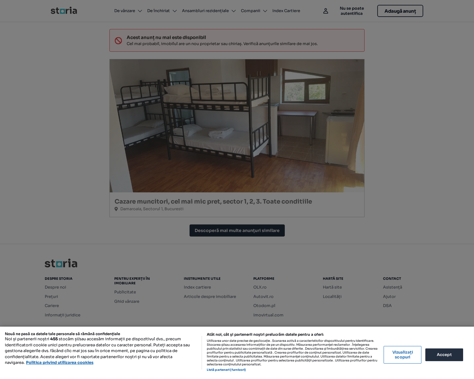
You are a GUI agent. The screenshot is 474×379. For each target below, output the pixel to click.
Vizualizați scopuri (402, 355)
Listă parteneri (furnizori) (226, 370)
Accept (444, 354)
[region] (237, 353)
